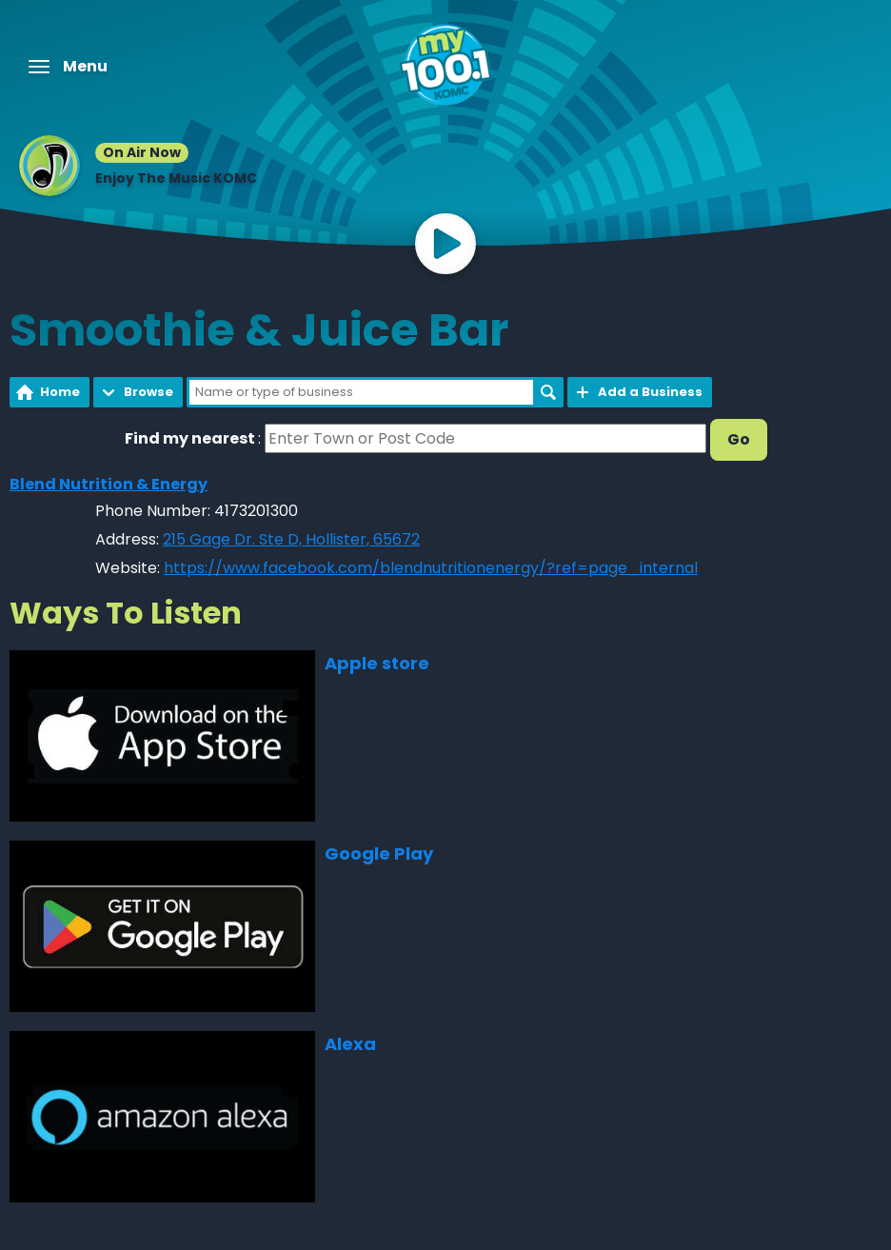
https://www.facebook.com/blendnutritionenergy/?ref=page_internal (431, 568)
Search (548, 392)
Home (60, 392)
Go (738, 439)
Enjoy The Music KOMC (176, 178)
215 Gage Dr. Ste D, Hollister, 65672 (291, 539)
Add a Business (650, 392)
